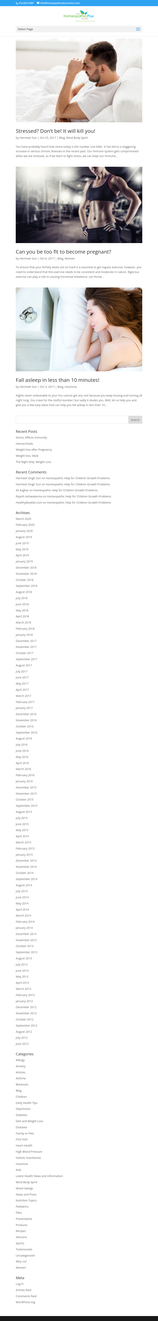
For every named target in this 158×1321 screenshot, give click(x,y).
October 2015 (24, 799)
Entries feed (23, 1290)
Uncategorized (25, 1255)
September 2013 (26, 952)
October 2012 (24, 1019)
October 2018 (24, 580)
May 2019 (22, 549)
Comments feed (26, 1296)
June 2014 (22, 897)
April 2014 (22, 909)
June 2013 (22, 970)
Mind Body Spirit (77, 138)
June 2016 (22, 751)
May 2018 (22, 610)
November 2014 (26, 867)
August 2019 (24, 537)
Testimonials (24, 1249)
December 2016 (26, 714)
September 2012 (26, 1025)
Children (21, 1097)
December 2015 (26, 787)
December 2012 (26, 1007)
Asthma (21, 1078)
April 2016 (22, 763)
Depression (23, 1109)
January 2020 (24, 531)
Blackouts (22, 1084)
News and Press (26, 1194)
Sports (20, 1243)
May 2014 (22, 903)
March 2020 (23, 519)
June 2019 (22, 543)
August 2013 (24, 958)
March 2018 (23, 622)
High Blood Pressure (29, 1151)
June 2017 (22, 677)
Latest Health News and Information (39, 1176)
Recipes (21, 1231)
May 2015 (22, 830)
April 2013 (22, 983)
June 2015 (22, 824)
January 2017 (24, 708)
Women (70, 258)
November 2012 (26, 1013)
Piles (19, 1213)
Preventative (24, 1219)
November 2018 (26, 574)
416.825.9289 (26, 3)
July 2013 (21, 964)
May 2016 (22, 757)
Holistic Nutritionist (28, 1158)
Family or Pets (25, 1133)
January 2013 (24, 1001)
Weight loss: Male (27, 456)
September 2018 (26, 586)
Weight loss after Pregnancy (34, 449)
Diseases (21, 1127)
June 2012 (22, 1044)
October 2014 (24, 873)
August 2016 (24, 738)
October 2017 (24, 653)
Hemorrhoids (24, 443)
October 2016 (24, 726)
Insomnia (71, 387)
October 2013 (24, 946)
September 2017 (26, 659)
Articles (20, 1072)
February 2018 (25, 628)
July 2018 (21, 598)
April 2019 (22, 555)
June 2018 (22, 604)
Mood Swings (24, 1188)
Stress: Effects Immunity (31, 437)
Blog (62, 138)
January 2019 (24, 561)
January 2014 (24, 928)
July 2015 (21, 818)
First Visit (21, 1139)
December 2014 (26, 860)
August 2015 (24, 812)
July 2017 (21, 671)
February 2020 (25, 525)
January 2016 (24, 781)
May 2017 (22, 683)
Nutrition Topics (26, 1200)
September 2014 (26, 879)
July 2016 (21, 744)
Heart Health (24, 1145)
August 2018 (24, 592)
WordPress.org (25, 1302)
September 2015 (26, 806)
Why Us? (21, 1261)
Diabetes (21, 1115)
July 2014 (21, 891)
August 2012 (24, 1032)
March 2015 (23, 842)
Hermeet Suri (28, 138)
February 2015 (25, 848)
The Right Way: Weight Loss (33, 462)
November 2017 (26, 647)
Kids (18, 1170)
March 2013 (23, 989)
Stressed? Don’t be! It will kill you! (55, 130)
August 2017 (24, 665)
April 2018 (22, 616)
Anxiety (20, 1066)
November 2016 (26, 720)
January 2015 (24, 854)
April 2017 (22, 690)
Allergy (20, 1060)
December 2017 (26, 641)
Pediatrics (22, 1206)
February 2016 (25, 775)
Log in (20, 1284)
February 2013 (25, 995)
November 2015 (26, 793)
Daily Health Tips (26, 1103)
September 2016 (26, 732)
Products (21, 1225)
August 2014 (24, 885)
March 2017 (23, 696)
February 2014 (25, 921)
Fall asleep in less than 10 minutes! (57, 379)
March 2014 (23, 915)
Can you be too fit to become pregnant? (63, 251)
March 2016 (23, 769)
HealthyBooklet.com (29, 502)
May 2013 (22, 976)
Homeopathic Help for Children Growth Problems (78, 478)
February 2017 (25, 702)
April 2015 (22, 836)
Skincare (21, 1237)
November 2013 (26, 940)
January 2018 (24, 635)
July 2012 (21, 1037)
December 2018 (26, 567)
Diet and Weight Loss (29, 1121)
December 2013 (26, 934)
